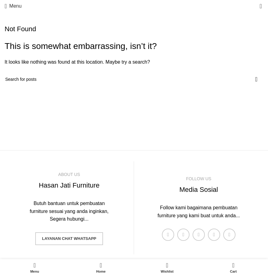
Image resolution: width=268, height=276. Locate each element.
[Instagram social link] (199, 235)
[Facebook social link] (168, 235)
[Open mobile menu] (13, 6)
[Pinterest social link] (229, 235)
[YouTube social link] (214, 235)
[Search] (134, 79)
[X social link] (183, 235)
